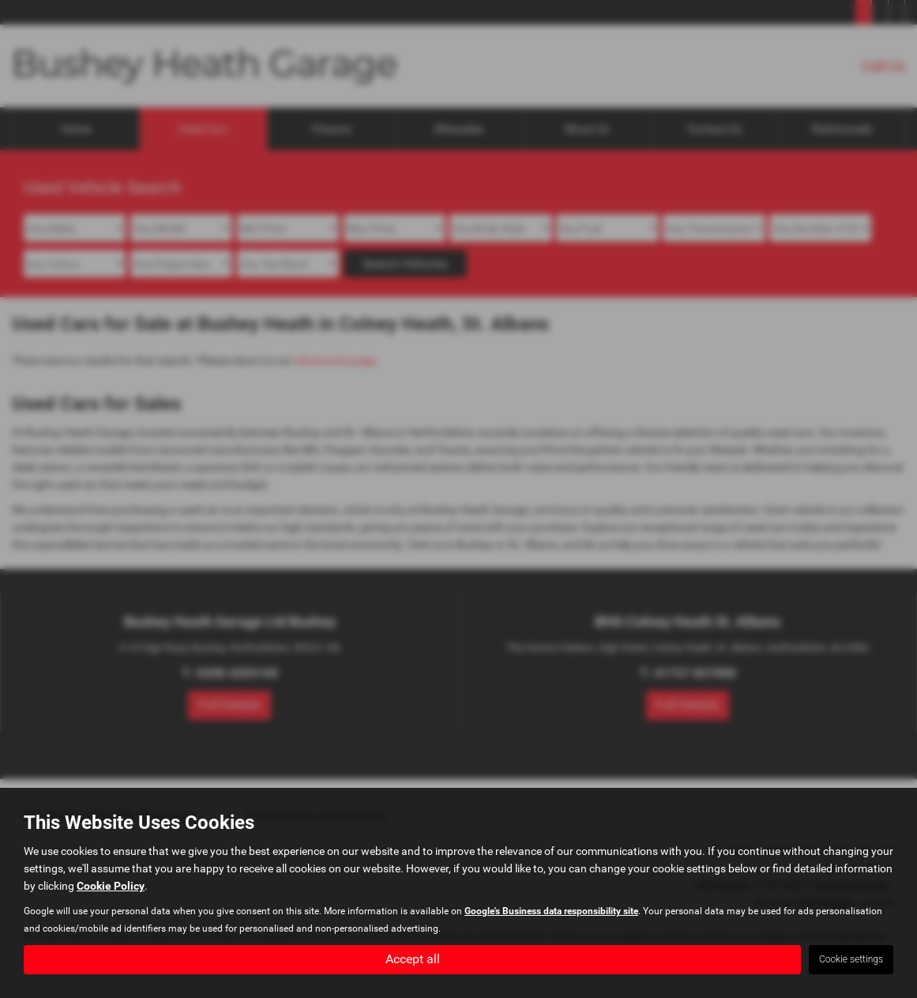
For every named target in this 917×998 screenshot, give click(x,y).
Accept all (412, 958)
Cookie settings (851, 959)
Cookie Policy (111, 885)
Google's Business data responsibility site (551, 911)
